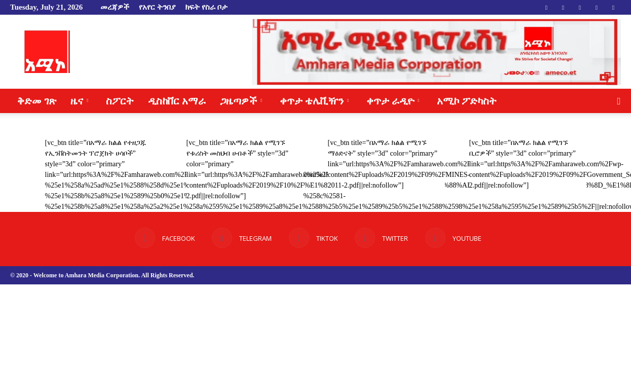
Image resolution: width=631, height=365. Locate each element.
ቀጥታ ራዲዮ (392, 100)
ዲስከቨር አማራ (177, 100)
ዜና (79, 100)
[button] (619, 101)
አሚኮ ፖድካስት (467, 100)
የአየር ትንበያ (157, 7)
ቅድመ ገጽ (36, 100)
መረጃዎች (114, 7)
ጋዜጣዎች (241, 100)
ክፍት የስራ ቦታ (206, 7)
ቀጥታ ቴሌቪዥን (314, 100)
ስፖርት (120, 100)
